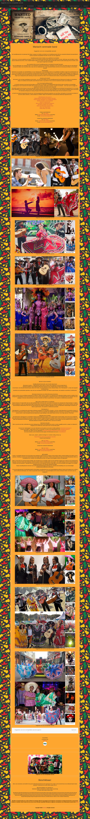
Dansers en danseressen (45, 102)
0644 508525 (47, 114)
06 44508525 (47, 120)
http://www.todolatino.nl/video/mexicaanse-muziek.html (54, 430)
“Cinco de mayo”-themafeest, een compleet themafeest (45, 99)
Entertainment (40, 6)
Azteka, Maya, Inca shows (45, 108)
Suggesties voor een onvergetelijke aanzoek (12, 3)
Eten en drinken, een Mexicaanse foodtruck (45, 103)
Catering (48, 6)
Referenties (63, 6)
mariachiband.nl (62, 431)
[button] (28, 730)
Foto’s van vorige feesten (45, 107)
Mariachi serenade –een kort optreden (45, 100)
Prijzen (55, 6)
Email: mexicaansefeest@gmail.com (16, 6)
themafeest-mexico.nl (64, 429)
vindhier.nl (45, 740)
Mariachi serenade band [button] (75, 6)
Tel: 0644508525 (30, 6)
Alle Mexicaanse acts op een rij (45, 97)
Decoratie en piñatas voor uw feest (45, 104)
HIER (77, 802)
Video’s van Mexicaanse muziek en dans (45, 105)
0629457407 (40, 120)
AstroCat (44, 807)
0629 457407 (40, 114)
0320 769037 (45, 113)
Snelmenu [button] (86, 6)
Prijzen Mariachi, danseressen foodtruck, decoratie (45, 98)
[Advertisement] (45, 816)
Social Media (45, 737)
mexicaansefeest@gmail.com (46, 115)
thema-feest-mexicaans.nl (66, 428)
